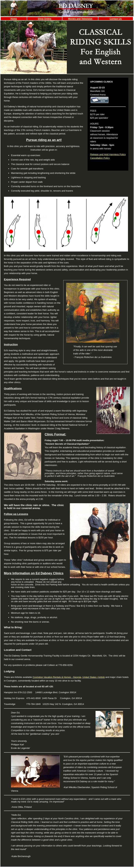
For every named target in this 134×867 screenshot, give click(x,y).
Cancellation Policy (100, 158)
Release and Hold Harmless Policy (108, 154)
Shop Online (44, 18)
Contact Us (116, 18)
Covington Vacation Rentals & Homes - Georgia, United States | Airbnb (69, 677)
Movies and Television (80, 18)
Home (13, 18)
